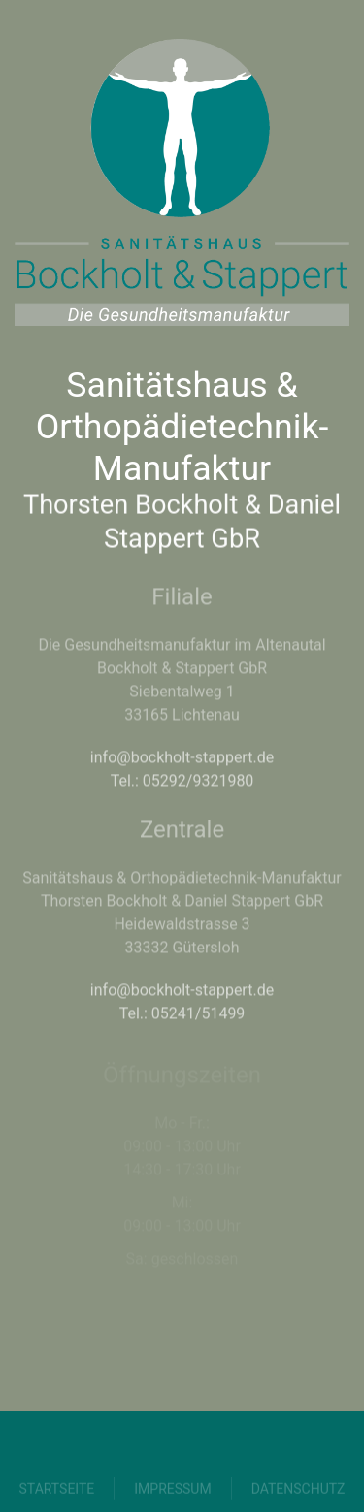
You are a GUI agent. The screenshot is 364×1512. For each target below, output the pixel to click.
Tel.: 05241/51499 (182, 1008)
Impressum (172, 1494)
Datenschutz (298, 1494)
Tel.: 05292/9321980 (182, 775)
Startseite (57, 1494)
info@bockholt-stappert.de (182, 752)
